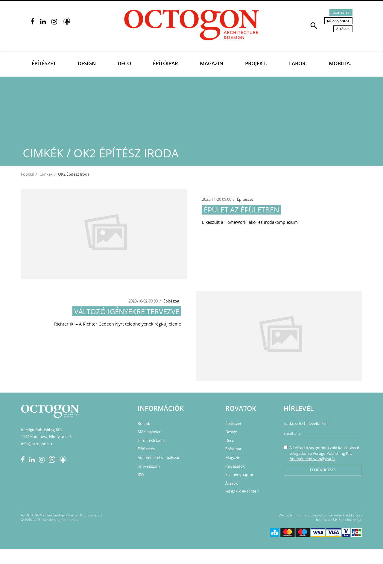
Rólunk (144, 423)
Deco (124, 63)
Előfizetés (340, 12)
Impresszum (149, 466)
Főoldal (27, 174)
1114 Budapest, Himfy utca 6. (46, 436)
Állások (342, 29)
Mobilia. (340, 63)
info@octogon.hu (36, 443)
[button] (313, 25)
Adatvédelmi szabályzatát (312, 458)
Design (87, 63)
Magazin (211, 63)
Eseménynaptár (239, 474)
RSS (141, 474)
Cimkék (46, 174)
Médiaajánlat (338, 21)
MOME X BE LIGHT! (242, 491)
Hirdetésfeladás (151, 440)
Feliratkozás (323, 469)
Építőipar (165, 63)
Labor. (298, 63)
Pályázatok (235, 466)
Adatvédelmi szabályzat (159, 457)
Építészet (44, 63)
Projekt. (256, 63)
